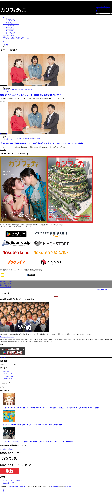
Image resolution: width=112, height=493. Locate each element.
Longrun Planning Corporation (17, 486)
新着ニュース (7, 17)
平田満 (12, 89)
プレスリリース (10, 20)
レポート (8, 22)
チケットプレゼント (5, 287)
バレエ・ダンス (7, 373)
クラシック (6, 375)
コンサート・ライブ (8, 376)
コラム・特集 (10, 33)
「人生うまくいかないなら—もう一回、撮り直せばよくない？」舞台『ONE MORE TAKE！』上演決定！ (38, 441)
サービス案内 (10, 29)
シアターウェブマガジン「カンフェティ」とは (103, 7)
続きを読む (3, 101)
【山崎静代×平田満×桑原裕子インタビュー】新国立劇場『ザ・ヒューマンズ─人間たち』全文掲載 (41, 144)
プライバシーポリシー (9, 482)
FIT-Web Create (55, 486)
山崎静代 (6, 89)
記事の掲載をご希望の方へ (7, 449)
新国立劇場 (33, 138)
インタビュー (10, 25)
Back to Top (3, 357)
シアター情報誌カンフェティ (11, 24)
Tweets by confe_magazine (7, 337)
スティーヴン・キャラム (11, 138)
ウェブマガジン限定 (8, 30)
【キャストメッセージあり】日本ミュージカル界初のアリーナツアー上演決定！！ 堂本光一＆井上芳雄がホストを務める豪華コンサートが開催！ (52, 408)
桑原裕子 (17, 89)
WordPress (68, 486)
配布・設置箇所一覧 (5, 283)
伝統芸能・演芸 (7, 378)
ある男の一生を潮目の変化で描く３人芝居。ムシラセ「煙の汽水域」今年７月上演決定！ (32, 425)
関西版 (30, 89)
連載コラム (9, 27)
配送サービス (3, 285)
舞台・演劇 (24, 89)
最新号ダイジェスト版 (6, 281)
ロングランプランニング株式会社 (12, 480)
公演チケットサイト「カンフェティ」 (13, 37)
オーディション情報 (8, 35)
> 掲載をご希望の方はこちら (104, 289)
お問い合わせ (7, 483)
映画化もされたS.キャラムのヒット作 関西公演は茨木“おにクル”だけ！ (31, 95)
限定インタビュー (11, 32)
